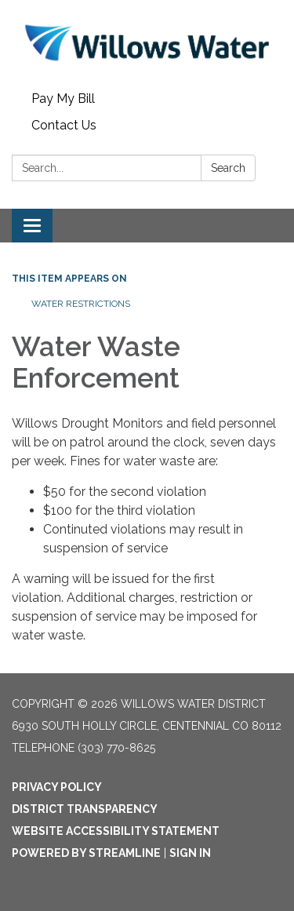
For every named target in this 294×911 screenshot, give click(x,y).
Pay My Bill (63, 98)
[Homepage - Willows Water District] (147, 43)
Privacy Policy (57, 787)
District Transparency (85, 809)
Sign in (190, 853)
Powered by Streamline (86, 853)
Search (228, 168)
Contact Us (63, 125)
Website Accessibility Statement (116, 831)
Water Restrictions (80, 303)
